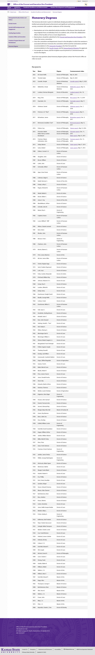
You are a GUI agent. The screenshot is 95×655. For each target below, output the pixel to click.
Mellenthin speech (75, 87)
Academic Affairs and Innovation (17, 37)
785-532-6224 (20, 633)
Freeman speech (74, 139)
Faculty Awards (12, 23)
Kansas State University (12, 1)
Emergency (33, 649)
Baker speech (73, 136)
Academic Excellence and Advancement (41, 12)
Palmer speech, (74, 128)
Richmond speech (75, 123)
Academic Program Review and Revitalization (17, 41)
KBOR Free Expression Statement (85, 649)
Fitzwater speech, (75, 131)
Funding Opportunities (14, 33)
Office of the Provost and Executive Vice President (33, 4)
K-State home (12, 12)
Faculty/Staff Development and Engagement (17, 28)
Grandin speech (74, 81)
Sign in (79, 1)
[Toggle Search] (86, 4)
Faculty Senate (53, 48)
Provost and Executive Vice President (71, 37)
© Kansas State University (28, 652)
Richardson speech (75, 117)
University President (55, 46)
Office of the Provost (24, 12)
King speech (73, 97)
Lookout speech (74, 92)
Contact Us (24, 649)
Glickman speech (75, 106)
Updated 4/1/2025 (41, 652)
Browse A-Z (85, 1)
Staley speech (74, 144)
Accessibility (58, 649)
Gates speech (74, 148)
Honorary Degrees (13, 46)
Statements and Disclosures (45, 649)
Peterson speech (74, 112)
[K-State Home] (8, 4)
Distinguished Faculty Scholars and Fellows (17, 18)
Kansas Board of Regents (71, 48)
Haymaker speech (75, 101)
